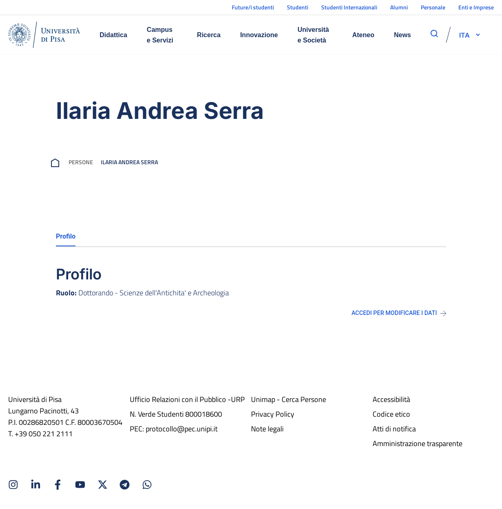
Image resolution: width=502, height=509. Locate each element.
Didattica (113, 34)
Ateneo (363, 34)
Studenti (297, 7)
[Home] (44, 35)
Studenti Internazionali (349, 7)
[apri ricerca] (434, 33)
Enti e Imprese (476, 7)
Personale (433, 7)
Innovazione (259, 34)
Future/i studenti (253, 7)
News (402, 34)
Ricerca (209, 34)
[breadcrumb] (56, 162)
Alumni (399, 7)
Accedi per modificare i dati (398, 313)
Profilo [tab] (66, 236)
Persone (81, 162)
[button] (464, 35)
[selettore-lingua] (464, 35)
